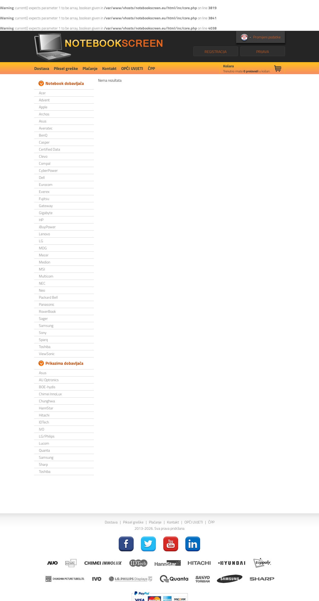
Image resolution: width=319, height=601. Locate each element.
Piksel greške (66, 68)
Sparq (43, 339)
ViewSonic (47, 353)
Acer (42, 93)
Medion (44, 262)
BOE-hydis (47, 387)
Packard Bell (48, 297)
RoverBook (47, 311)
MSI (42, 269)
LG (41, 241)
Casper (44, 142)
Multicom (46, 276)
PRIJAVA (262, 51)
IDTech (44, 422)
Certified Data (49, 149)
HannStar (46, 408)
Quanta (44, 450)
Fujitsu (44, 198)
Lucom (44, 443)
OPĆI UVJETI (132, 68)
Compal (44, 163)
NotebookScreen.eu (98, 46)
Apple (43, 107)
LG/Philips (47, 436)
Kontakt (109, 68)
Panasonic (46, 304)
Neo (42, 290)
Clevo (43, 156)
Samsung (46, 325)
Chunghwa (47, 401)
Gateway (46, 205)
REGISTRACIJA (216, 51)
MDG (43, 248)
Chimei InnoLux (50, 394)
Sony (43, 332)
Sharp (43, 464)
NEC (42, 283)
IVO (41, 429)
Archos (44, 114)
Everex (44, 191)
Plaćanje (90, 68)
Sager (43, 318)
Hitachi (44, 415)
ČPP (151, 68)
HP (41, 219)
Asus (43, 121)
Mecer (44, 255)
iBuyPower (47, 226)
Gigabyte (46, 212)
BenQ (43, 135)
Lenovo (44, 234)
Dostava (41, 68)
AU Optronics (49, 379)
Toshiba (44, 346)
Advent (44, 100)
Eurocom (46, 184)
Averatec (46, 128)
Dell (42, 177)
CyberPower (48, 170)
